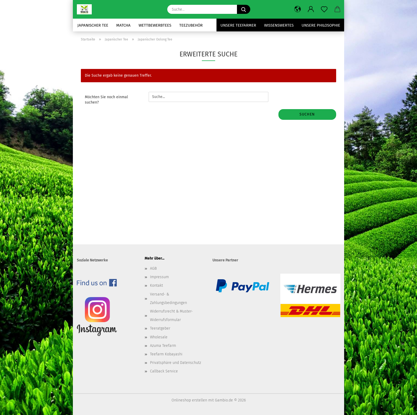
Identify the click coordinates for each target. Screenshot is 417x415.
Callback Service (164, 371)
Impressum (159, 277)
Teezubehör (191, 25)
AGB (153, 268)
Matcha (123, 25)
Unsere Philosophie (321, 25)
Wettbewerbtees (155, 25)
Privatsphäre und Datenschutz (175, 362)
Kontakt (156, 285)
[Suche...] (243, 9)
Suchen (307, 114)
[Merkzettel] (324, 9)
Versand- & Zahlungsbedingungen (168, 298)
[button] (297, 9)
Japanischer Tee (92, 25)
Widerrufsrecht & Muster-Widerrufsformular (171, 315)
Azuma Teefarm (163, 345)
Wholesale (159, 337)
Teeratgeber (160, 328)
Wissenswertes (279, 25)
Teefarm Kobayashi (166, 354)
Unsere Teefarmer (238, 25)
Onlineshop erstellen (189, 400)
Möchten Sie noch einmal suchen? (106, 100)
